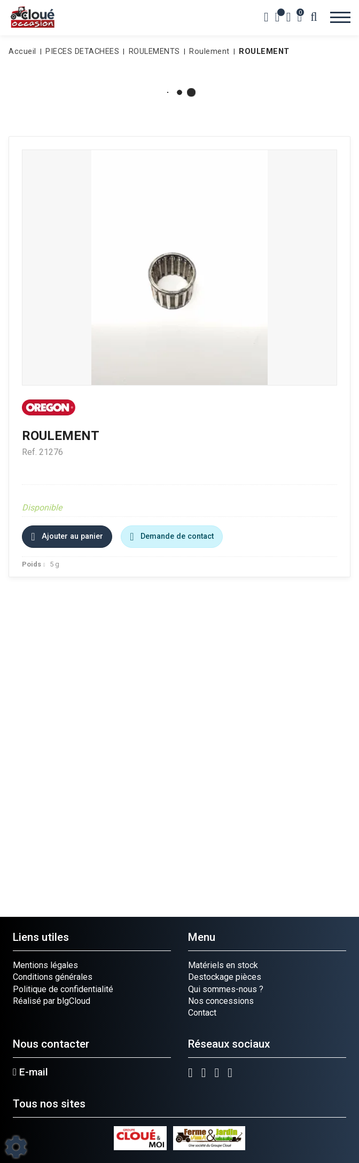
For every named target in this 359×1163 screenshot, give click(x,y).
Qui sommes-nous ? (225, 989)
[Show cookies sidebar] (16, 1147)
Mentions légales (45, 965)
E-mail (30, 1072)
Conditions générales (52, 977)
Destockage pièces (224, 977)
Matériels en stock (223, 965)
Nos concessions (221, 1001)
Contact (202, 1013)
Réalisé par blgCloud (51, 1001)
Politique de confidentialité (63, 989)
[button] (262, 52)
